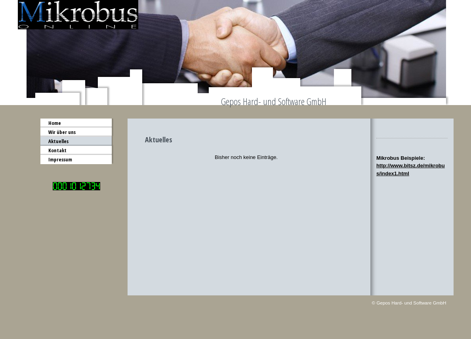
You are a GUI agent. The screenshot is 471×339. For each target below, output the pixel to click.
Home (54, 122)
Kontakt (57, 150)
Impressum (60, 159)
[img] (236, 52)
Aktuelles (58, 141)
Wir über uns (62, 132)
